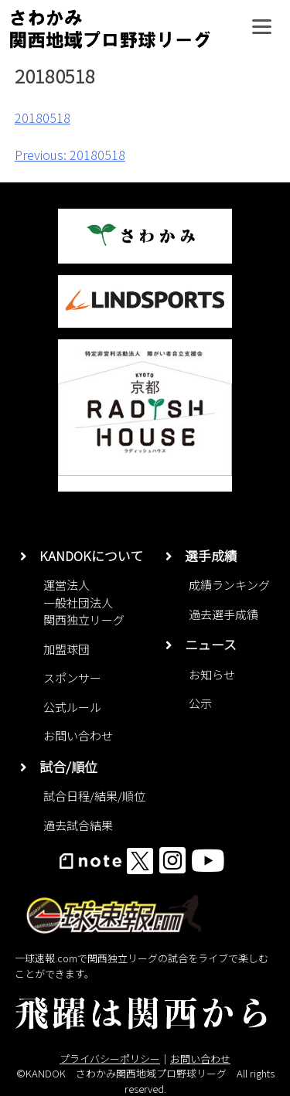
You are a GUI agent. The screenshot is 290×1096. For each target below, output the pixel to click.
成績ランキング (229, 585)
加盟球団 (66, 649)
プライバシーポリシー (110, 1058)
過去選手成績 (223, 614)
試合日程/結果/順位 (94, 796)
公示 (200, 703)
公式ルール (72, 707)
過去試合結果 (78, 825)
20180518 (42, 117)
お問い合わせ (78, 735)
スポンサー (72, 677)
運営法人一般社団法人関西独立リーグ (84, 602)
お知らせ (212, 674)
